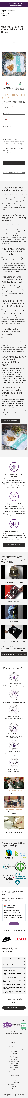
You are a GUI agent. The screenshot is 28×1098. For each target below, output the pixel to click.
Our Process (14, 1057)
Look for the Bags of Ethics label (16, 21)
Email (5, 120)
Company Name (8, 107)
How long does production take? (11, 984)
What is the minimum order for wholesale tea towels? (11, 969)
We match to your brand (14, 809)
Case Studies (11, 10)
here (9, 415)
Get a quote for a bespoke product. (15, 5)
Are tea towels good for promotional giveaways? (12, 988)
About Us (12, 12)
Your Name (6, 113)
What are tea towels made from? (11, 962)
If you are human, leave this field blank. (14, 172)
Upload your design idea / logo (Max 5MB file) (13, 149)
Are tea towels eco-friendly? (10, 977)
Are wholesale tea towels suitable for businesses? (13, 973)
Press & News (4, 15)
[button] (3, 64)
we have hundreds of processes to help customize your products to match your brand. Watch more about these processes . (13, 648)
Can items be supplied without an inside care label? (12, 992)
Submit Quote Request (13, 163)
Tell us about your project (10, 139)
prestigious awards (18, 338)
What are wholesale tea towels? (11, 959)
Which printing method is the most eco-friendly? (12, 981)
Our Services (4, 12)
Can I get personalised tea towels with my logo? (13, 965)
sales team (11, 293)
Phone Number (7, 126)
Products (4, 10)
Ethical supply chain (14, 830)
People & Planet (5, 13)
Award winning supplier (14, 790)
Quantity (5, 133)
